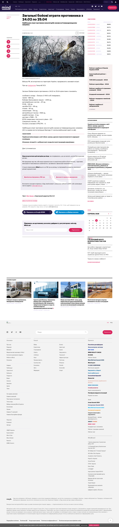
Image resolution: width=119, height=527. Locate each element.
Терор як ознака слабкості (97, 262)
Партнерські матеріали (13, 402)
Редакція (9, 351)
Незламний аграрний (94, 414)
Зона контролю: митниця (95, 351)
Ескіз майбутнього (93, 377)
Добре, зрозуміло (94, 525)
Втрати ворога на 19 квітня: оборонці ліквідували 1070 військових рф (97, 162)
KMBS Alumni (90, 2)
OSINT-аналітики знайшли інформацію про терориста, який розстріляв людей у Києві (99, 186)
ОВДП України (91, 23)
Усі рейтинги (92, 113)
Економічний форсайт (94, 379)
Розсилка (9, 364)
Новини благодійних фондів (14, 418)
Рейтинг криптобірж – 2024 (99, 88)
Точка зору (10, 405)
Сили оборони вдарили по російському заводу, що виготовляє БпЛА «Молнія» (100, 139)
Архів (51, 2)
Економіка (36, 369)
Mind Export (91, 366)
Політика (61, 364)
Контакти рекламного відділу (15, 358)
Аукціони (46, 2)
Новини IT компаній (12, 415)
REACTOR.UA (99, 2)
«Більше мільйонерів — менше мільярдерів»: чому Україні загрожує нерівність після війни (100, 179)
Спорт (61, 374)
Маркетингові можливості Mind (15, 356)
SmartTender (91, 465)
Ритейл (61, 369)
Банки (67, 9)
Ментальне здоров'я (93, 371)
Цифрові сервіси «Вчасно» (95, 493)
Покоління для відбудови (95, 348)
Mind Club (60, 2)
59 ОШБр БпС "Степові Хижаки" (97, 454)
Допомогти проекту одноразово (69, 177)
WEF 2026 (91, 353)
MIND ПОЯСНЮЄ (93, 389)
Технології (96, 9)
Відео (8, 382)
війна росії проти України (29, 200)
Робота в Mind (11, 361)
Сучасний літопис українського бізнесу (97, 385)
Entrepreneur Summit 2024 (96, 409)
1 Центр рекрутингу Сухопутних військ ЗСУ (97, 446)
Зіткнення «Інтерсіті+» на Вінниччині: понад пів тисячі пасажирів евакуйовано (48, 142)
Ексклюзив (9, 410)
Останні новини (92, 124)
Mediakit (9, 353)
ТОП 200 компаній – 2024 (98, 83)
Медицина (36, 374)
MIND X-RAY (91, 428)
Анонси (40, 2)
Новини (15, 2)
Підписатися (112, 7)
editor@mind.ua (37, 185)
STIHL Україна (92, 467)
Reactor (9, 444)
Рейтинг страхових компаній (96, 433)
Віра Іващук (30, 196)
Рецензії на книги (93, 399)
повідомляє (32, 85)
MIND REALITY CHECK (94, 356)
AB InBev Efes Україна (94, 457)
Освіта (73, 9)
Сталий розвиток (93, 391)
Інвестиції (51, 9)
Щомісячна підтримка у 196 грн (37, 177)
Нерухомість (81, 9)
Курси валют (10, 436)
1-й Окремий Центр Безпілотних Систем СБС (97, 451)
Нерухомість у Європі (94, 374)
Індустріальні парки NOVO (95, 475)
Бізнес (36, 9)
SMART (92, 425)
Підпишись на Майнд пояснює (69, 212)
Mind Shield (10, 441)
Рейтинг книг (91, 435)
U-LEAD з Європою (94, 369)
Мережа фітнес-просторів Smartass (95, 483)
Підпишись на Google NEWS (37, 212)
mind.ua (66, 508)
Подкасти (34, 2)
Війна (30, 9)
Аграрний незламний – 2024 (99, 98)
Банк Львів (91, 470)
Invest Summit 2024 (94, 406)
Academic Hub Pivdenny (95, 459)
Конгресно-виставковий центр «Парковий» (96, 478)
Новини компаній (11, 400)
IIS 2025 (90, 358)
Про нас (9, 348)
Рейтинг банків (92, 361)
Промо (8, 413)
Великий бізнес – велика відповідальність (95, 422)
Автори (9, 428)
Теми (8, 392)
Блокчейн (62, 371)
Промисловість (38, 364)
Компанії (9, 426)
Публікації (21, 2)
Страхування (60, 9)
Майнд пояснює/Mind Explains (15, 408)
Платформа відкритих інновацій (97, 396)
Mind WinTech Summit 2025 (96, 364)
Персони (9, 423)
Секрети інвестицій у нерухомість (94, 417)
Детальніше (84, 525)
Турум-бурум (91, 486)
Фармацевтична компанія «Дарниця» (95, 490)
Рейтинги (9, 377)
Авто (35, 371)
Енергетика (43, 9)
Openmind (27, 2)
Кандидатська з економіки (95, 430)
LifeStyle (89, 9)
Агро (35, 361)
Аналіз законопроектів (94, 394)
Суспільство (37, 366)
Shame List (91, 382)
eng (19, 6)
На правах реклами (12, 397)
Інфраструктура (63, 361)
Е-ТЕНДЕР (90, 472)
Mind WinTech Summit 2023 (96, 411)
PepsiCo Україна (92, 462)
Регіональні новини (21, 9)
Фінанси (61, 366)
